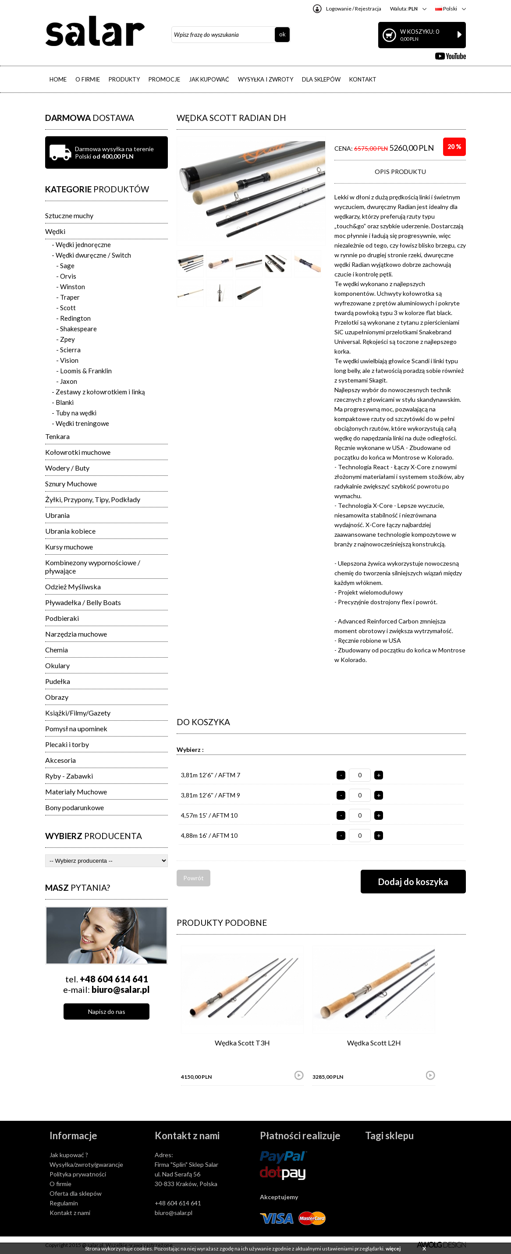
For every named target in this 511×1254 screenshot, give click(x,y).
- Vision (67, 360)
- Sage (65, 265)
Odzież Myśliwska (73, 586)
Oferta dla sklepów (76, 1193)
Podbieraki (62, 618)
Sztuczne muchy (69, 215)
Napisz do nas (106, 1011)
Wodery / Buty (67, 468)
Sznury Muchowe (71, 483)
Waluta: (404, 8)
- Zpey (65, 339)
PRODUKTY (124, 79)
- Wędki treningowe (80, 423)
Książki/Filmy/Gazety (77, 712)
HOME (58, 79)
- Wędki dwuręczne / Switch (91, 255)
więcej (393, 1248)
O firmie (60, 1183)
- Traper (68, 297)
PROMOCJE (164, 79)
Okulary (57, 665)
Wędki (55, 231)
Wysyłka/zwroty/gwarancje (86, 1164)
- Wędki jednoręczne (81, 244)
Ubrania (57, 515)
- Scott (66, 308)
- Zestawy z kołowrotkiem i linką (98, 392)
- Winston (70, 286)
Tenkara (57, 436)
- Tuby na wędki (74, 413)
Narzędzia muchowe (76, 634)
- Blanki (63, 402)
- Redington (73, 318)
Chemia (56, 649)
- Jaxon (66, 381)
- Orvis (66, 276)
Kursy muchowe (69, 546)
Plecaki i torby (67, 744)
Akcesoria (60, 760)
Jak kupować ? (69, 1154)
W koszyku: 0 (430, 35)
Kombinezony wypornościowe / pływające (92, 566)
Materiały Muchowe (76, 791)
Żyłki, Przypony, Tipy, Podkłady (92, 499)
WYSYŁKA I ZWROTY (265, 79)
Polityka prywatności (78, 1174)
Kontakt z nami (70, 1212)
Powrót (193, 878)
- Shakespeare (76, 329)
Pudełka (57, 681)
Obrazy (56, 697)
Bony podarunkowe (74, 807)
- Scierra (68, 350)
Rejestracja (368, 8)
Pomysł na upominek (76, 728)
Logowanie (338, 8)
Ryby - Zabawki (69, 776)
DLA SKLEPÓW (321, 79)
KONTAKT (362, 79)
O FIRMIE (87, 79)
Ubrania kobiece (70, 531)
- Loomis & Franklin (84, 371)
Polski (446, 8)
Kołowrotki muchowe (77, 452)
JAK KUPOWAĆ (209, 79)
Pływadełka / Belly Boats (83, 602)
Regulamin (64, 1203)
